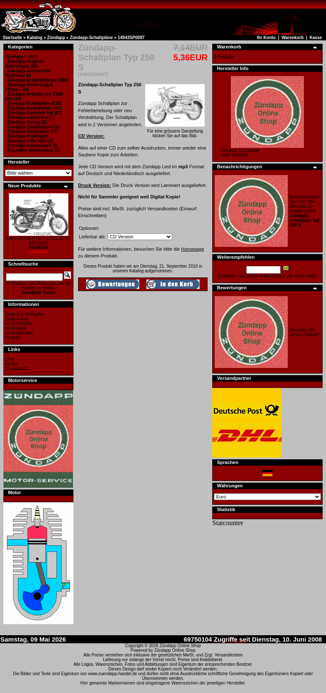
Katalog (34, 37)
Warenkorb (292, 37)
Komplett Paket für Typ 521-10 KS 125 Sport (38, 240)
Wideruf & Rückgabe (24, 314)
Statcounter (227, 522)
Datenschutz (17, 319)
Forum (11, 364)
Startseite (12, 37)
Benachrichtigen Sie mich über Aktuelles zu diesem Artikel (304, 211)
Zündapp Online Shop (180, 645)
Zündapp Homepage (240, 150)
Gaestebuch (16, 368)
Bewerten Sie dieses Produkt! (304, 332)
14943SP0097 (131, 37)
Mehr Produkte (235, 155)
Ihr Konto (266, 37)
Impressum (15, 328)
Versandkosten (19, 333)
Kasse (315, 37)
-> (16, 56)
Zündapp (56, 37)
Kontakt (12, 337)
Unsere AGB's (18, 323)
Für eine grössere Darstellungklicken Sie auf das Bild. (175, 131)
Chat (9, 359)
